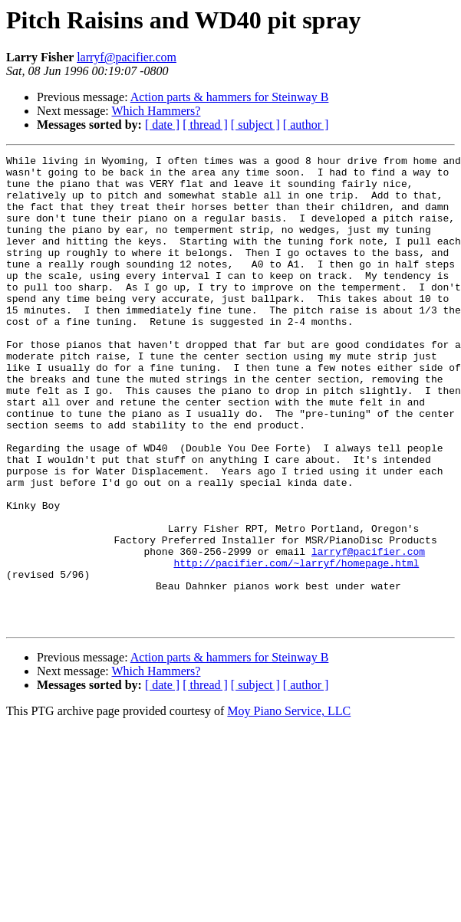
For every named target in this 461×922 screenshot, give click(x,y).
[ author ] (306, 124)
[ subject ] (255, 124)
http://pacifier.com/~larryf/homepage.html (296, 645)
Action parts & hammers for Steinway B (229, 96)
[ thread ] (205, 124)
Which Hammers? (155, 110)
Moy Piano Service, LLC (289, 805)
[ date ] (162, 124)
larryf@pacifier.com (126, 57)
